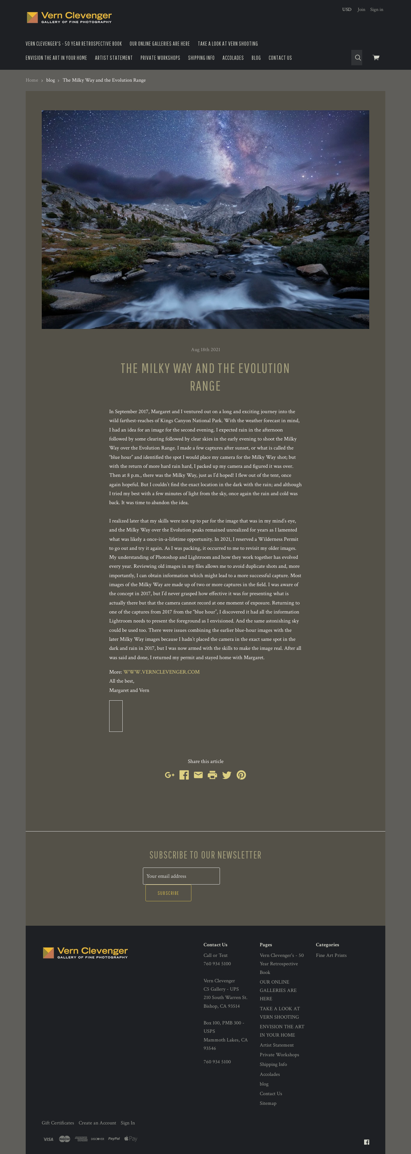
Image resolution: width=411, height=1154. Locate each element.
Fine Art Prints (331, 938)
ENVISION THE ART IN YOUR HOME (56, 58)
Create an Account (97, 1106)
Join (361, 9)
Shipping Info (201, 58)
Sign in (376, 9)
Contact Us (280, 58)
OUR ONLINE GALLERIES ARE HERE (160, 44)
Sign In (128, 1106)
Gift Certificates (58, 1106)
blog (256, 58)
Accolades (233, 58)
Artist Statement (114, 58)
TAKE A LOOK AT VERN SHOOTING (228, 44)
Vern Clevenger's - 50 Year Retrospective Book (74, 44)
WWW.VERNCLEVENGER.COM (161, 672)
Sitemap (268, 1086)
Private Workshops (160, 58)
